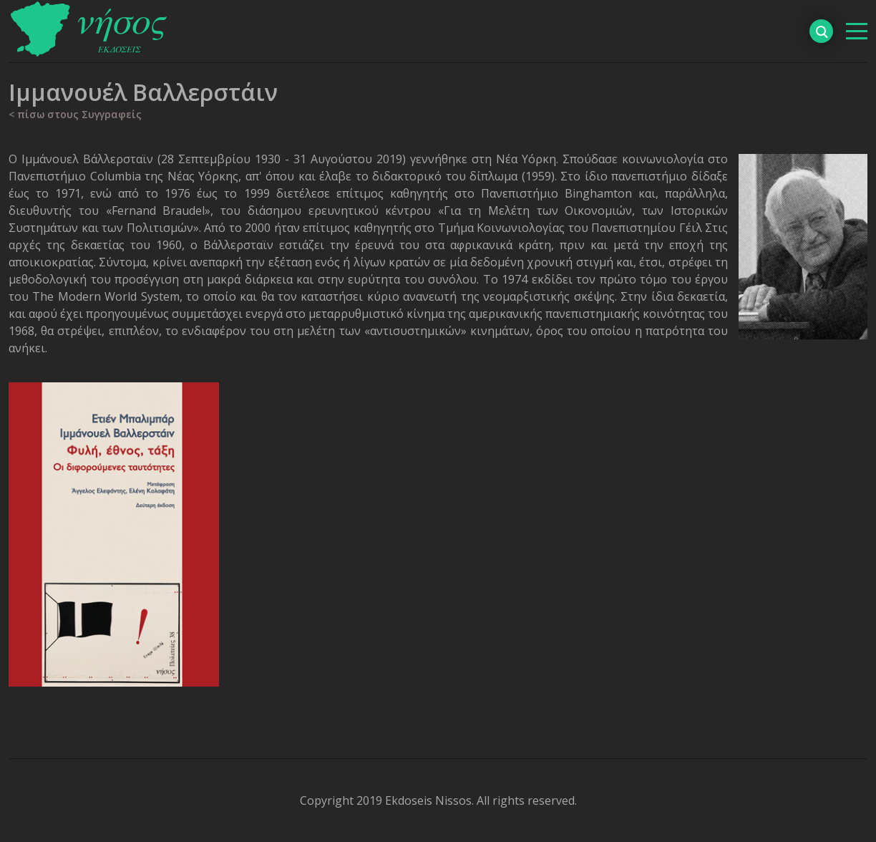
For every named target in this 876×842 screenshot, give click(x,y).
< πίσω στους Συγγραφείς (75, 114)
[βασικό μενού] (856, 31)
